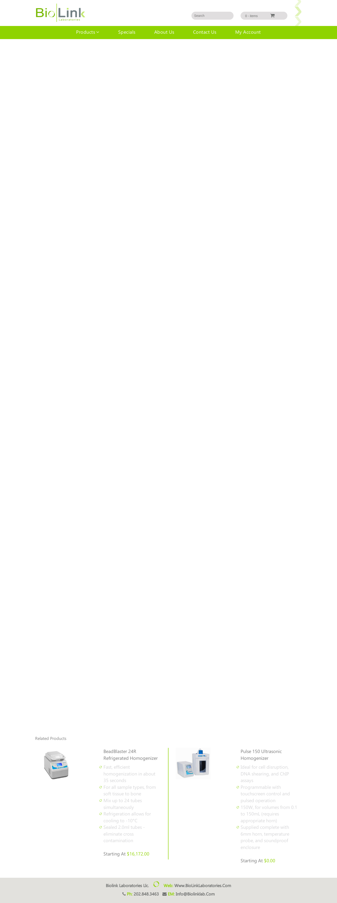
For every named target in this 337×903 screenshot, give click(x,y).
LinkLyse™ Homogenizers (30, 48)
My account (248, 32)
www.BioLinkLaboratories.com (202, 885)
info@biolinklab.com (195, 894)
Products (85, 32)
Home (4, 48)
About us (164, 32)
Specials (127, 32)
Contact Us (204, 32)
